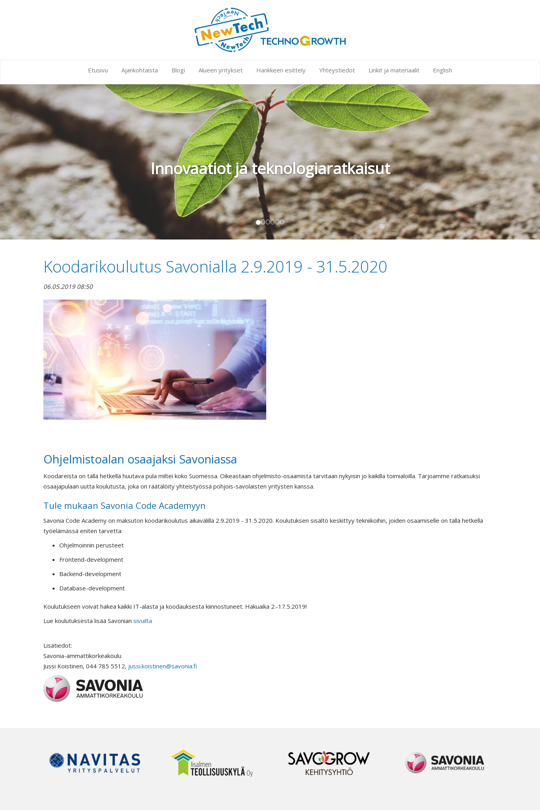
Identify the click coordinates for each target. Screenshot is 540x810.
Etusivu (98, 70)
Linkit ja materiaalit (393, 70)
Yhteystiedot (337, 70)
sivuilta (142, 621)
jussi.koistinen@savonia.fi (162, 666)
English (442, 70)
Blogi (178, 70)
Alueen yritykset (221, 70)
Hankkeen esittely (281, 70)
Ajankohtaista (139, 70)
